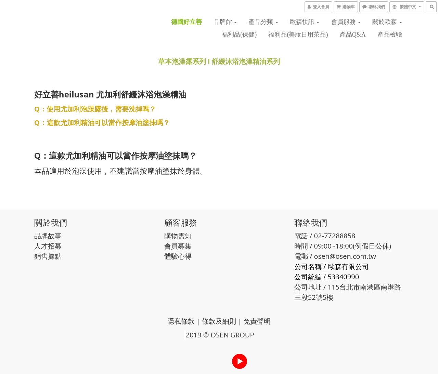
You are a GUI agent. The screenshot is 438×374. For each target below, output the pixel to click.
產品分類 (263, 21)
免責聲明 (257, 321)
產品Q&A (353, 34)
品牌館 (225, 21)
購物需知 (178, 235)
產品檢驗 (389, 34)
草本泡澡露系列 (182, 61)
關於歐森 (387, 21)
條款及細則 (219, 321)
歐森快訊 (305, 21)
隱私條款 (181, 321)
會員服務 (346, 21)
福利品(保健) (239, 34)
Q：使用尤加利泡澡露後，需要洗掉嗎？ (95, 108)
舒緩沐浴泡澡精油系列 (245, 61)
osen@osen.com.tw (345, 256)
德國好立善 (186, 21)
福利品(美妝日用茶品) (298, 34)
